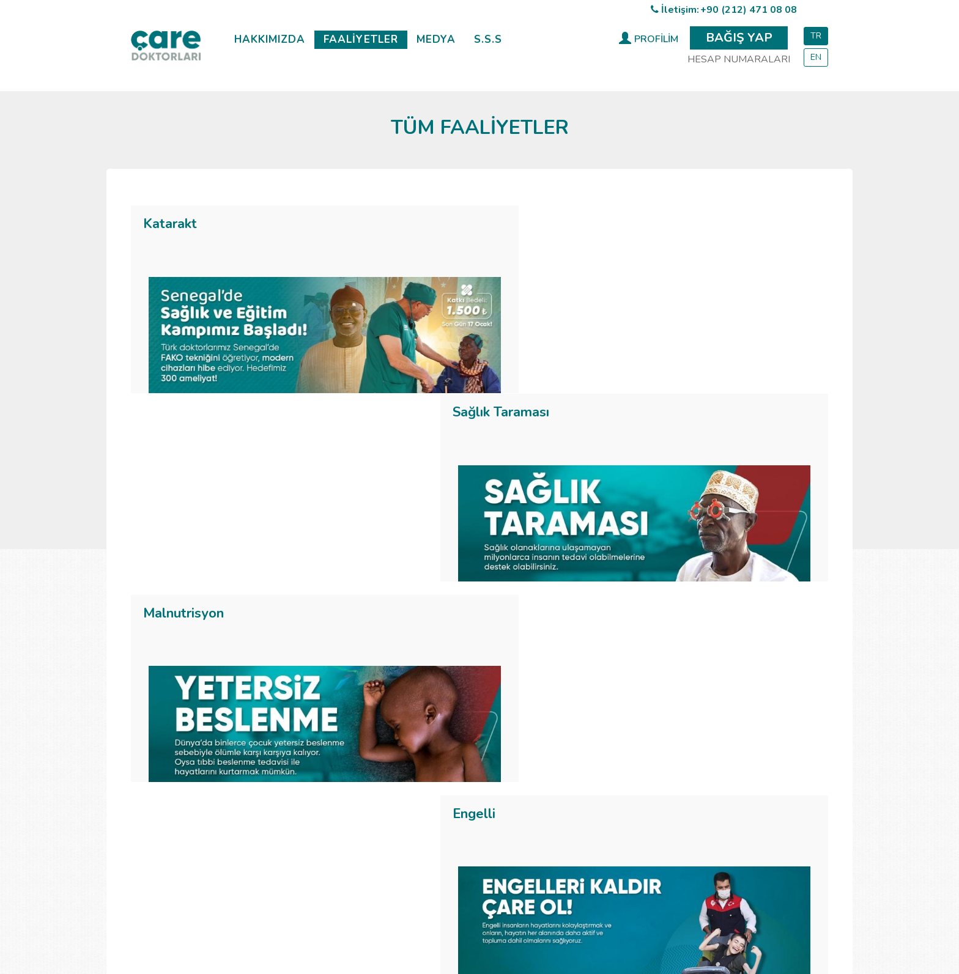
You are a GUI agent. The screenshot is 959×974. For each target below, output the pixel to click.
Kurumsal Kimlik (568, 848)
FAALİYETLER (361, 39)
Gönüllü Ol (333, 848)
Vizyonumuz (336, 758)
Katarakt (170, 224)
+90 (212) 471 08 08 (748, 10)
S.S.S (488, 39)
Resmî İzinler (338, 803)
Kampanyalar (562, 788)
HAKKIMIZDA (269, 39)
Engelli (519, 425)
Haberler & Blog (569, 743)
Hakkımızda (335, 743)
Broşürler (554, 818)
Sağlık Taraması (546, 224)
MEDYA (436, 39)
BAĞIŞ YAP (739, 37)
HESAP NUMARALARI (738, 59)
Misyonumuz (337, 773)
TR (815, 36)
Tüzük (323, 788)
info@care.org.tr (700, 812)
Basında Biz (559, 773)
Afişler (548, 803)
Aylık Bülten (560, 833)
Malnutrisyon (183, 425)
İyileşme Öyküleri (570, 758)
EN (815, 57)
